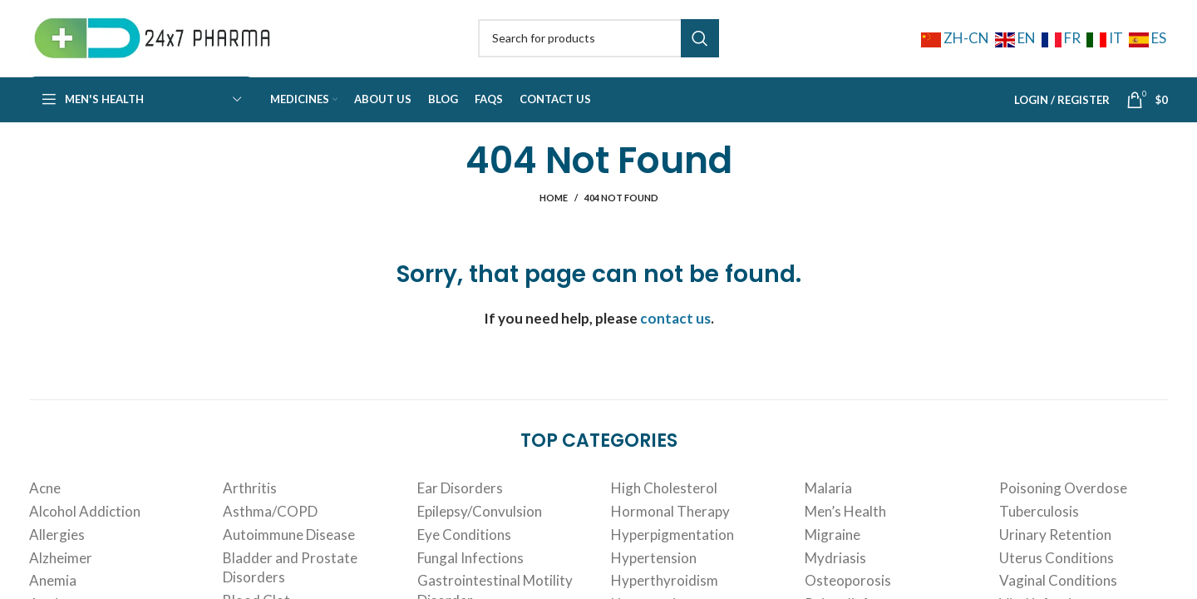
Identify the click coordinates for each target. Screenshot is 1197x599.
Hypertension (654, 568)
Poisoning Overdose (1063, 498)
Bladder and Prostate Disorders (290, 578)
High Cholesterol (664, 498)
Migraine (832, 545)
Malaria (828, 498)
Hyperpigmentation (672, 545)
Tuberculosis (1039, 522)
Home (553, 208)
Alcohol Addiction (84, 522)
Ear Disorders (460, 498)
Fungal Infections (470, 568)
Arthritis (250, 498)
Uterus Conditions (1056, 568)
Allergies (57, 545)
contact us (675, 329)
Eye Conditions (464, 545)
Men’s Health (845, 522)
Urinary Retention (1055, 545)
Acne (45, 498)
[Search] (598, 43)
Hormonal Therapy (670, 522)
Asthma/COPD (270, 522)
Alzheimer (60, 568)
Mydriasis (835, 568)
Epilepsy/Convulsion (479, 522)
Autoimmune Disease (289, 545)
